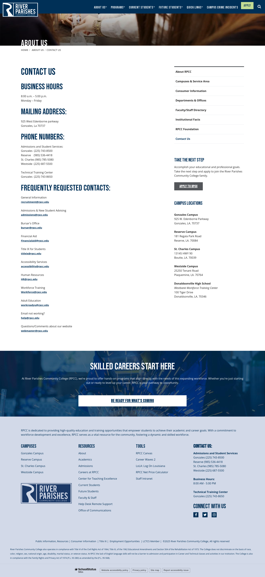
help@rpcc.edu (31, 318)
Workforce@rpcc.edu (35, 292)
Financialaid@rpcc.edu (36, 240)
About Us (38, 50)
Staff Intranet (144, 478)
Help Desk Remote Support (95, 504)
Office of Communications (94, 510)
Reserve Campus (31, 459)
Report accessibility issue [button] (176, 570)
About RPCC (183, 72)
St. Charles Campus (33, 466)
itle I (103, 541)
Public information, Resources (51, 541)
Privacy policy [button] (139, 570)
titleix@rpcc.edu (32, 253)
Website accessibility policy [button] (114, 570)
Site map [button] (155, 570)
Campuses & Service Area (193, 81)
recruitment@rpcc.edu (36, 202)
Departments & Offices (191, 100)
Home (24, 50)
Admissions (85, 466)
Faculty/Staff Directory (191, 110)
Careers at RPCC (88, 472)
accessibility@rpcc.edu (36, 266)
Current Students (89, 485)
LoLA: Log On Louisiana (150, 466)
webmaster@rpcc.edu (35, 331)
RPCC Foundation (187, 129)
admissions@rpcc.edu (35, 215)
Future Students (88, 491)
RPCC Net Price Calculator (152, 472)
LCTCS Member (151, 541)
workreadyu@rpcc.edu (36, 305)
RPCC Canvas (144, 453)
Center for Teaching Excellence (97, 478)
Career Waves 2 (145, 459)
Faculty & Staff (87, 498)
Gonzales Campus (32, 453)
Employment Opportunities (125, 541)
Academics (85, 459)
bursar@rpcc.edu (32, 227)
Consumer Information (191, 91)
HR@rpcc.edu (30, 279)
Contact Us (183, 139)
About (82, 453)
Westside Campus (32, 472)
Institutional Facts (188, 119)
